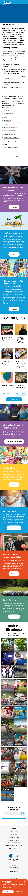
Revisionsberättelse (9, 134)
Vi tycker (14, 834)
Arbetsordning (7, 120)
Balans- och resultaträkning (11, 137)
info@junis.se (14, 868)
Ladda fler (14, 399)
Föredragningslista (9, 113)
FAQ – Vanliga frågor (14, 843)
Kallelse (6, 117)
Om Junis (14, 831)
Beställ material (14, 840)
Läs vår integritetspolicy (7, 887)
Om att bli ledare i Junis (14, 441)
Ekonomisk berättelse (10, 130)
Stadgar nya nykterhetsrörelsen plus (14, 124)
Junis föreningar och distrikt (14, 845)
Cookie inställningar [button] (20, 891)
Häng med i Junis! (14, 837)
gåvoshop (14, 617)
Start (14, 829)
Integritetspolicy (14, 848)
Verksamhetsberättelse (10, 127)
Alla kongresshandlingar (10, 141)
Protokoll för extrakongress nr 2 (10, 147)
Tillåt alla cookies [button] (8, 891)
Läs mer (14, 207)
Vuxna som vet (14, 528)
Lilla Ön (14, 254)
